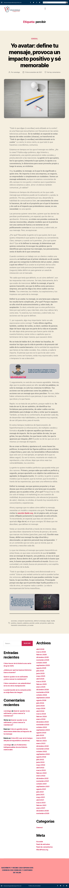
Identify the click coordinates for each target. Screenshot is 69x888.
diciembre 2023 (42, 722)
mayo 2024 (40, 708)
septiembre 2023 (43, 730)
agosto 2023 (41, 732)
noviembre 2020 (42, 813)
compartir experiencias (25, 621)
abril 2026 (40, 649)
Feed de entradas (43, 844)
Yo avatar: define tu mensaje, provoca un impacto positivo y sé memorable (34, 55)
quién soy (50, 623)
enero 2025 (40, 687)
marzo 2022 (41, 770)
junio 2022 (40, 762)
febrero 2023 (41, 740)
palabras (26, 623)
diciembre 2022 (42, 746)
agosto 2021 (41, 789)
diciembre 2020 (42, 810)
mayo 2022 (40, 765)
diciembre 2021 (42, 778)
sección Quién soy (25, 513)
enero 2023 (40, 743)
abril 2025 (40, 678)
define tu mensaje (40, 621)
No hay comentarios (53, 72)
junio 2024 (40, 705)
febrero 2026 (41, 654)
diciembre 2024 (42, 689)
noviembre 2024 (42, 692)
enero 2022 (40, 775)
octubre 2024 (41, 695)
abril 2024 (40, 711)
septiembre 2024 (43, 697)
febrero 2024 (41, 716)
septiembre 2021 (43, 786)
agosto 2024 (41, 700)
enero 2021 (40, 808)
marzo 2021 (40, 802)
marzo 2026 (41, 652)
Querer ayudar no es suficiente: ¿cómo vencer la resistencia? (17, 713)
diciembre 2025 (42, 657)
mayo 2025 (40, 676)
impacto (19, 623)
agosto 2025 (41, 668)
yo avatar (24, 625)
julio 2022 (40, 759)
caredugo (17, 72)
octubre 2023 (41, 727)
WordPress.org (42, 849)
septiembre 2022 (43, 754)
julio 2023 (40, 735)
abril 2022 (40, 767)
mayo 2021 (40, 797)
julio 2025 (40, 670)
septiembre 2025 (43, 665)
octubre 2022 (41, 751)
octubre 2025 (41, 662)
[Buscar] (67, 2)
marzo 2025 (41, 681)
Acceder (39, 841)
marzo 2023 (41, 738)
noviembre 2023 (42, 724)
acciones (14, 621)
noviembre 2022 (42, 748)
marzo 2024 (41, 713)
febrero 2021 (41, 805)
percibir (31, 623)
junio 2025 (40, 673)
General (34, 38)
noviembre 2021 (42, 781)
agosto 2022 (41, 757)
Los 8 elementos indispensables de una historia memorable (15, 747)
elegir (48, 621)
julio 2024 (40, 703)
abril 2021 (40, 800)
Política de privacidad (34, 885)
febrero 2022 (41, 773)
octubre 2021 (41, 783)
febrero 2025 (41, 684)
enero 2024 (40, 719)
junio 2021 (40, 794)
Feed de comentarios (44, 847)
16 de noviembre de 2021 (33, 72)
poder (37, 623)
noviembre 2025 (42, 660)
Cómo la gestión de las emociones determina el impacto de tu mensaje (18, 731)
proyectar (43, 623)
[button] (45, 8)
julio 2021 (40, 792)
